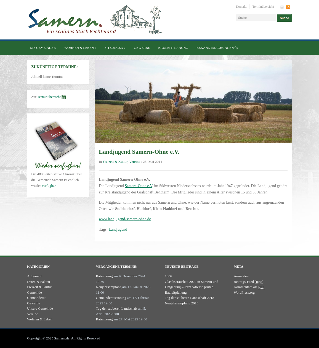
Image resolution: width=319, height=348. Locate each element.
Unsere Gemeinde (40, 308)
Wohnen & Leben (80, 48)
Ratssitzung (104, 276)
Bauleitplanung (173, 48)
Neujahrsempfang (108, 287)
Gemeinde (34, 292)
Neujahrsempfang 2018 (181, 303)
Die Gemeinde (43, 48)
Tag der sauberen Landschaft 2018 (189, 298)
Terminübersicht (263, 7)
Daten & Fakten (38, 282)
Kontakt (241, 7)
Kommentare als (249, 287)
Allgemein (34, 276)
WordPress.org (244, 292)
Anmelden (241, 276)
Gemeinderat (36, 298)
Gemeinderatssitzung (111, 298)
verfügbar (49, 186)
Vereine (134, 162)
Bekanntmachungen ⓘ (217, 48)
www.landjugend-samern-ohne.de (125, 219)
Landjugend (118, 229)
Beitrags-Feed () (249, 282)
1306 (168, 276)
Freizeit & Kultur (115, 162)
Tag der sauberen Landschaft (116, 308)
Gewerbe (142, 48)
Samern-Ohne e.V (138, 186)
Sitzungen (115, 48)
